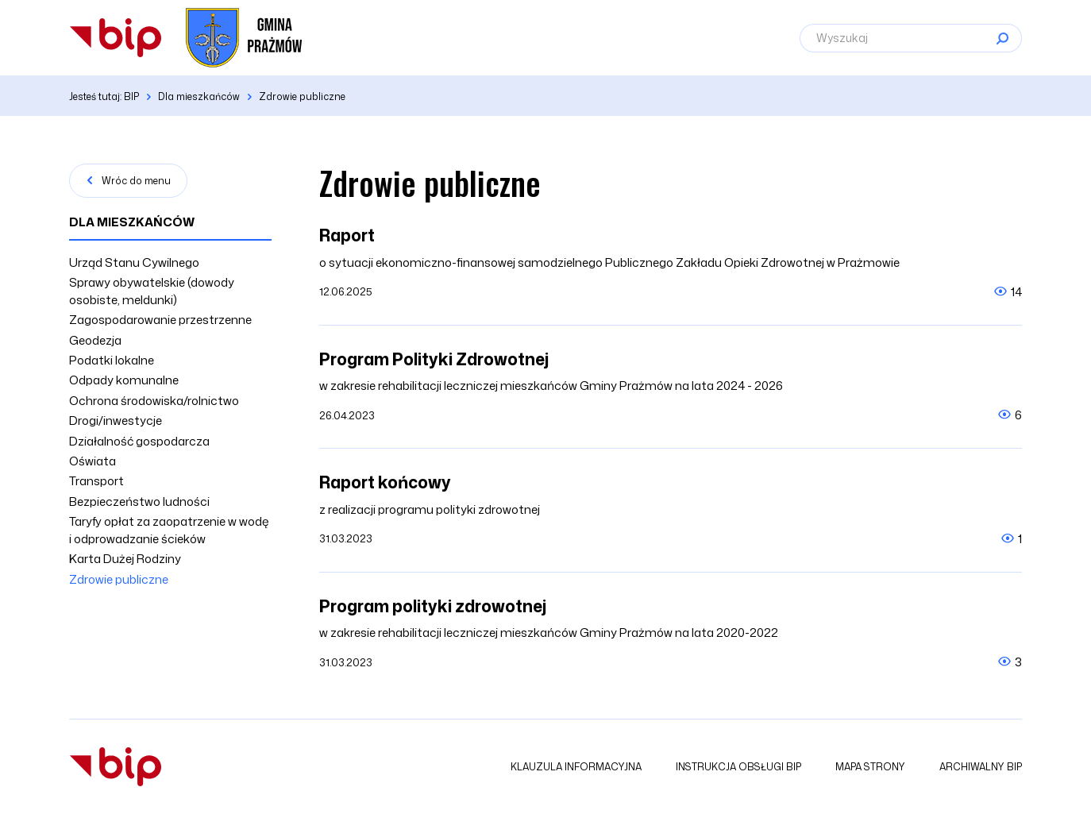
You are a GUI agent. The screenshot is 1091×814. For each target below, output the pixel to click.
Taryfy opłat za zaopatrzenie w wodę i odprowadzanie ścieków (169, 529)
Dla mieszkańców (132, 222)
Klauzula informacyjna (576, 766)
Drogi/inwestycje (115, 420)
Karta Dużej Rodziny (125, 558)
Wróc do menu (136, 180)
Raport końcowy (385, 482)
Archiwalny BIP (980, 766)
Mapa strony (870, 766)
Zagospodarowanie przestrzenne (160, 319)
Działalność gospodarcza (139, 441)
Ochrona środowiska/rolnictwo (154, 400)
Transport (96, 481)
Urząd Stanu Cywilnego (134, 262)
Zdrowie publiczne (118, 579)
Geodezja (95, 340)
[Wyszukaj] (911, 38)
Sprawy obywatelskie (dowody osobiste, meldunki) (151, 290)
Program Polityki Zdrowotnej (434, 359)
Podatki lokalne (111, 360)
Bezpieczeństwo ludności (139, 501)
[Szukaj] (1002, 38)
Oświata (92, 461)
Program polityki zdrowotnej (432, 606)
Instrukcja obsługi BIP (738, 766)
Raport (347, 235)
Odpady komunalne (124, 380)
